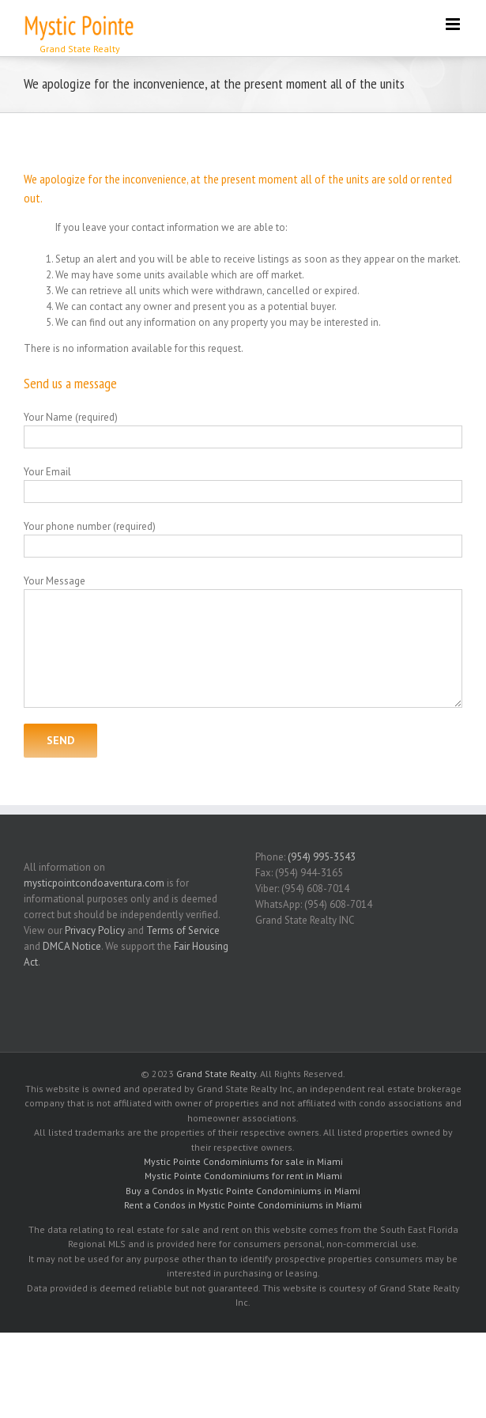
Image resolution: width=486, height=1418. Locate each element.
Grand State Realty (216, 1074)
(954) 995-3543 (322, 857)
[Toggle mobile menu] (454, 24)
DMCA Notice (72, 946)
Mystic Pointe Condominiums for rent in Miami (243, 1176)
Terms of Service (183, 930)
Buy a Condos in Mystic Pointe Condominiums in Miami (243, 1191)
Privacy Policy (95, 930)
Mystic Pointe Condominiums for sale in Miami (243, 1161)
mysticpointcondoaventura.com (94, 883)
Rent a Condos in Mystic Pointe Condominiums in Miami (243, 1205)
